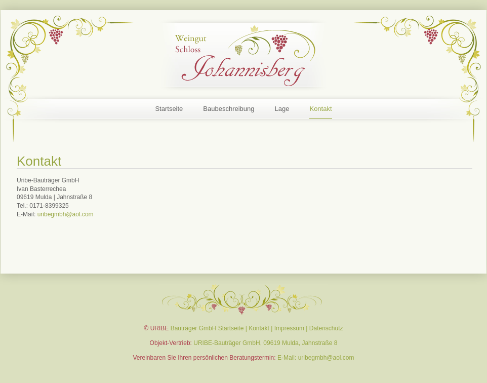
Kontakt (320, 108)
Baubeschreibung (228, 108)
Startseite (169, 108)
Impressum (289, 328)
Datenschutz (326, 328)
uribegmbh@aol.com (65, 214)
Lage (282, 108)
